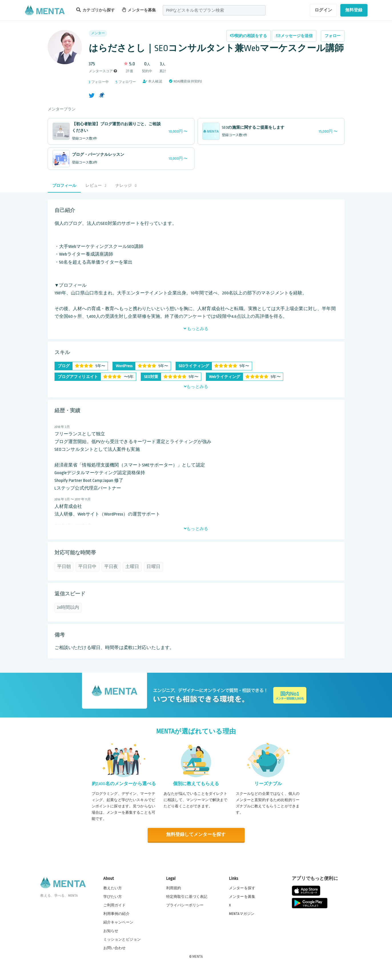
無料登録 (354, 10)
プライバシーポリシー (185, 905)
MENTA (197, 956)
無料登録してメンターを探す (196, 834)
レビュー (95, 185)
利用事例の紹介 (116, 913)
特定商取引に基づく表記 (187, 896)
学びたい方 (112, 896)
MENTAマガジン (241, 913)
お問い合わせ (114, 948)
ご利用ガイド (114, 905)
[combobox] (214, 10)
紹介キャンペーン (118, 922)
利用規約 (173, 888)
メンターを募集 (139, 9)
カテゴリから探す (95, 9)
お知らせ (110, 931)
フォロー (333, 36)
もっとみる (196, 328)
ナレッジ (125, 185)
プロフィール (64, 185)
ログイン (323, 10)
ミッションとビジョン (122, 939)
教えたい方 (112, 888)
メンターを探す (242, 888)
